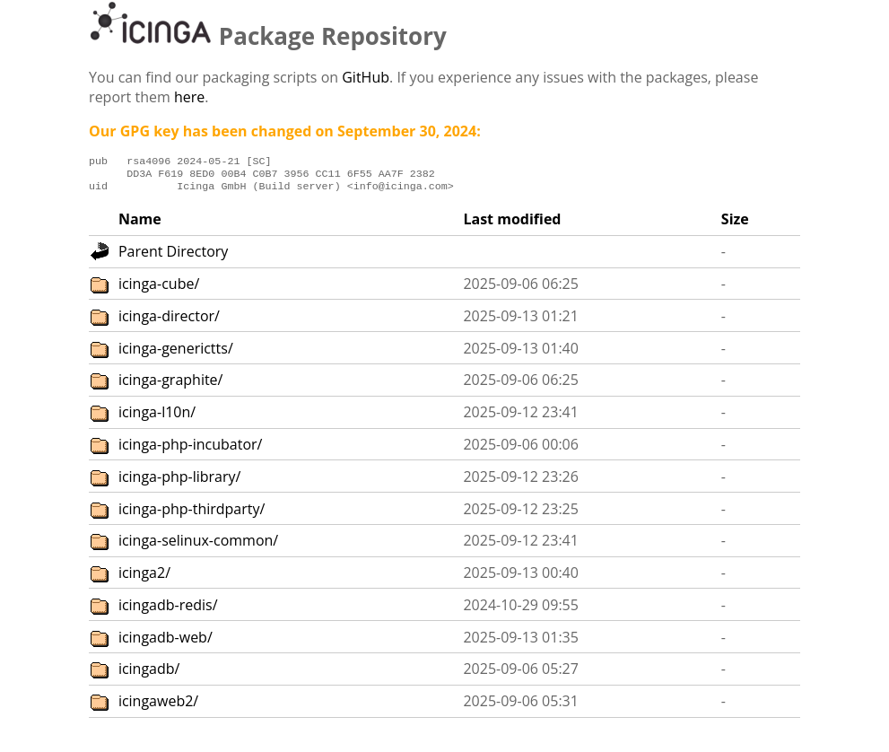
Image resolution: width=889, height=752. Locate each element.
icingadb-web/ (165, 642)
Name (139, 224)
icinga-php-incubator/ (190, 449)
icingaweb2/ (158, 706)
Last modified (512, 224)
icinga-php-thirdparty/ (192, 514)
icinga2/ (144, 578)
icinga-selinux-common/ (198, 545)
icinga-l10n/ (157, 417)
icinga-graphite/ (170, 385)
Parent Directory (173, 257)
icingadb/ (149, 674)
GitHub (365, 77)
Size (735, 224)
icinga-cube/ (158, 289)
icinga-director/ (169, 321)
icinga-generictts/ (175, 353)
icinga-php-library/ (179, 482)
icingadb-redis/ (168, 610)
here (189, 97)
